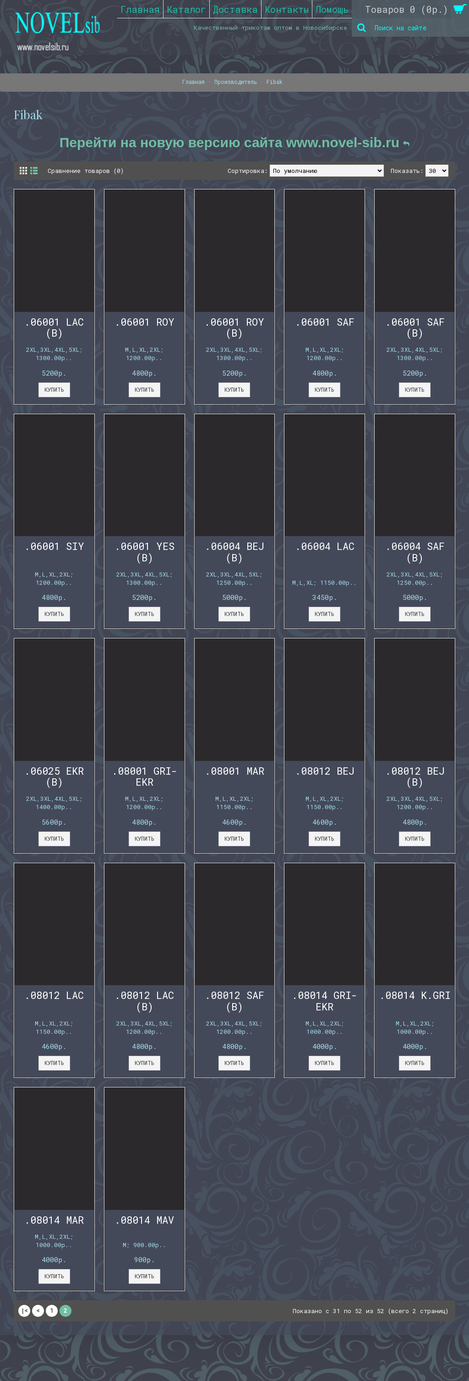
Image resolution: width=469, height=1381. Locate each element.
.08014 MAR (54, 1219)
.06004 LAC (324, 546)
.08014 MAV (144, 1219)
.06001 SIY (54, 546)
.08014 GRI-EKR (324, 1000)
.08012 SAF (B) (234, 1000)
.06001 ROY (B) (234, 327)
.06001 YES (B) (145, 551)
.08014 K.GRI (415, 995)
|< (24, 1310)
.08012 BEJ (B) (415, 776)
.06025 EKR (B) (54, 776)
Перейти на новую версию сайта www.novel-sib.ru (235, 142)
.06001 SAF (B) (415, 327)
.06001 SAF (324, 321)
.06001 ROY (145, 321)
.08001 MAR (234, 770)
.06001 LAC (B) (54, 327)
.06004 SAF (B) (415, 551)
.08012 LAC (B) (144, 1000)
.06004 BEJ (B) (234, 551)
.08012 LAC (54, 995)
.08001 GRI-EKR (144, 776)
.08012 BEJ (324, 770)
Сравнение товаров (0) (86, 170)
